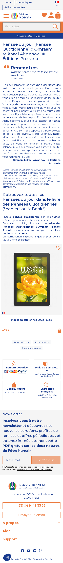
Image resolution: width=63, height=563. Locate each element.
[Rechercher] (31, 26)
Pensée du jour (42, 342)
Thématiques (24, 2)
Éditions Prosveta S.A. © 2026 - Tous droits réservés (27, 559)
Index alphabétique (31, 348)
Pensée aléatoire (21, 342)
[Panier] (57, 16)
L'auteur (8, 2)
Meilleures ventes (14, 7)
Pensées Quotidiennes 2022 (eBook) (31, 319)
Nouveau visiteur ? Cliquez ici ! (31, 36)
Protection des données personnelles (34, 469)
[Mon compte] (51, 16)
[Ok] (56, 26)
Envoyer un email (31, 515)
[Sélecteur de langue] (56, 4)
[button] (7, 557)
